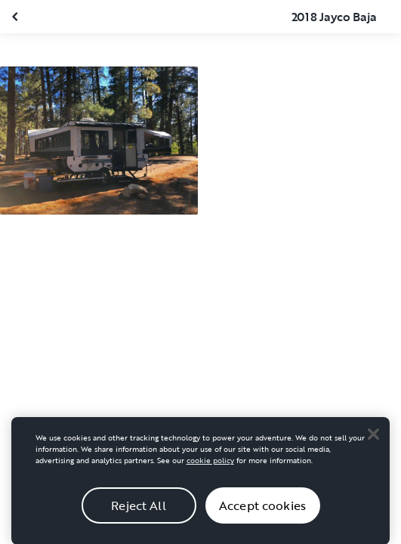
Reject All (138, 510)
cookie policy (210, 465)
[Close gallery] (16, 16)
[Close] (373, 439)
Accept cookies (262, 510)
